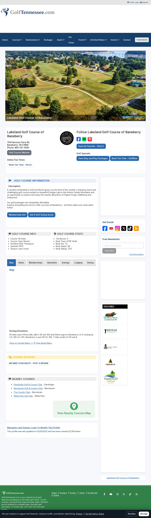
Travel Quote (142, 40)
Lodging (78, 262)
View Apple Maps (44, 343)
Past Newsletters (137, 254)
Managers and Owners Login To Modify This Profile (33, 427)
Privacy (73, 493)
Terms (82, 493)
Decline (132, 514)
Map (11, 262)
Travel (82, 40)
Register (145, 2)
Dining (90, 262)
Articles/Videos (98, 40)
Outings (65, 262)
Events (115, 40)
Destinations (32, 40)
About (54, 493)
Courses (16, 40)
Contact (63, 493)
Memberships (35, 262)
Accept (143, 514)
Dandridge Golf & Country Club (28, 384)
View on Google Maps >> (21, 343)
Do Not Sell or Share (95, 513)
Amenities (52, 262)
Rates (21, 262)
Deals (60, 40)
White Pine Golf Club (23, 396)
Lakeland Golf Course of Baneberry (123, 478)
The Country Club (22, 392)
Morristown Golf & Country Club (28, 388)
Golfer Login (134, 2)
